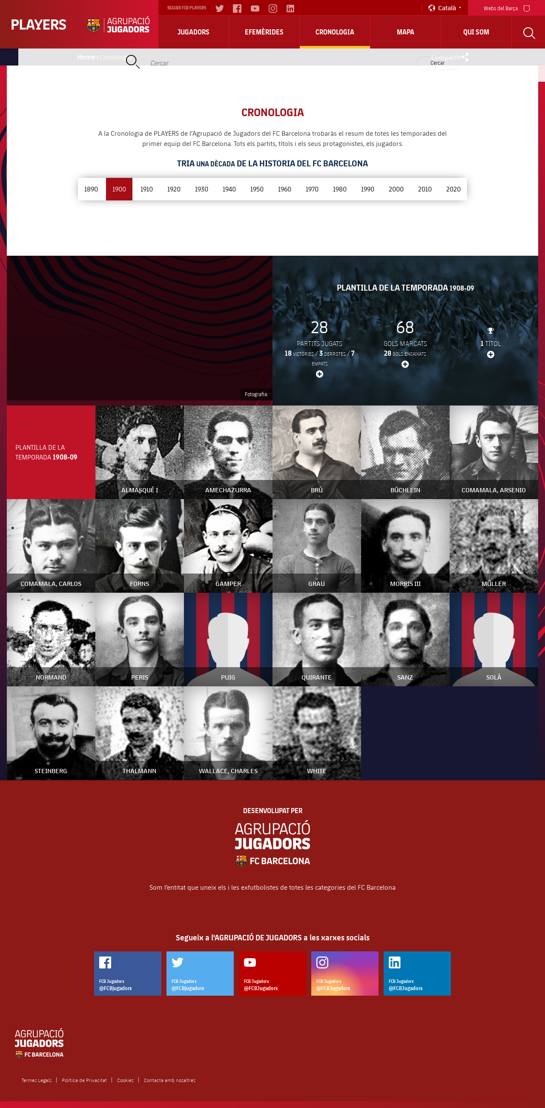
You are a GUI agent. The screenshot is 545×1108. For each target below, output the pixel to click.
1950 (257, 189)
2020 (453, 189)
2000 (396, 189)
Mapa (405, 32)
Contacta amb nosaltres (169, 1080)
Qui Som (476, 32)
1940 (229, 189)
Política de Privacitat (84, 1080)
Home (86, 57)
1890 (91, 189)
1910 (147, 189)
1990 (367, 189)
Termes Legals (37, 1080)
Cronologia (335, 32)
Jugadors (193, 32)
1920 (174, 189)
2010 (425, 189)
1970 (312, 189)
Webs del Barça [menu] (507, 7)
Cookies (125, 1080)
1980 (340, 189)
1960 (284, 189)
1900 (119, 189)
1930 (201, 189)
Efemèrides (264, 32)
